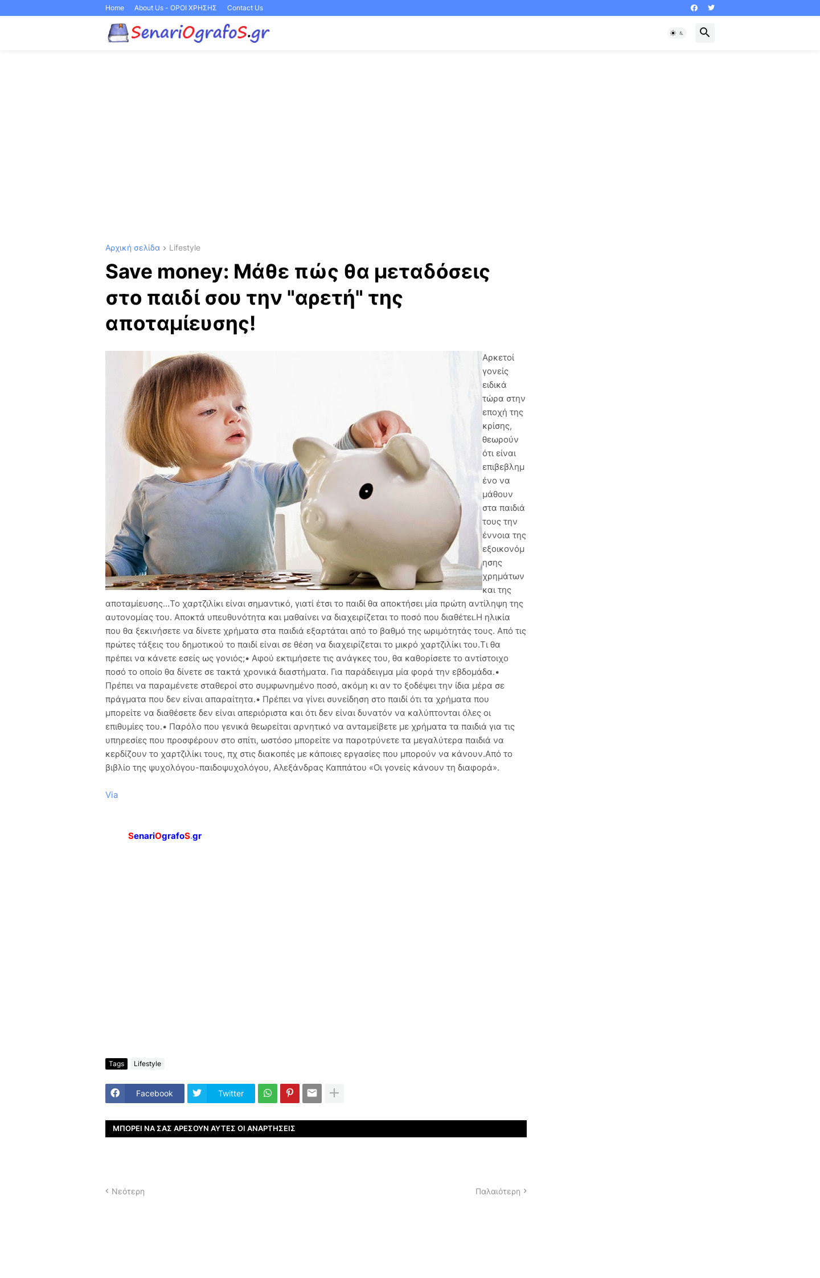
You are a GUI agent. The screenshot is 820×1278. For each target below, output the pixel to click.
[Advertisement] (410, 147)
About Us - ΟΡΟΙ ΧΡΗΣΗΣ (175, 7)
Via (111, 794)
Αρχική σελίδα (132, 248)
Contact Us (245, 7)
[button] (677, 33)
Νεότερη (128, 1191)
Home (114, 7)
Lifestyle (184, 248)
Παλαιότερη (497, 1191)
